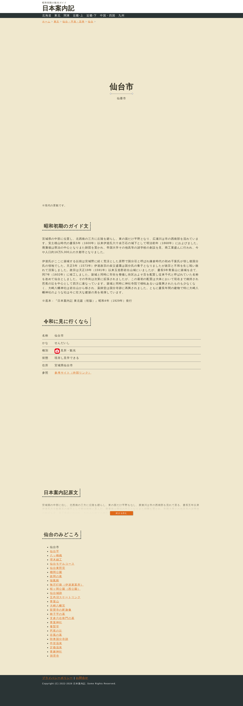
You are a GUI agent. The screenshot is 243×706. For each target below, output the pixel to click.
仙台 (90, 21)
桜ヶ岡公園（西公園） (65, 588)
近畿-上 (78, 15)
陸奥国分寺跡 (59, 639)
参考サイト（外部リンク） (73, 372)
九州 (121, 15)
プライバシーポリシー (57, 678)
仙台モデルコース (62, 563)
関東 (67, 15)
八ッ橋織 (56, 555)
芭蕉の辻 (56, 630)
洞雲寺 (54, 655)
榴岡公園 (56, 572)
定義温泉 (56, 647)
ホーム (46, 21)
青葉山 (54, 601)
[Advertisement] (121, 55)
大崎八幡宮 (57, 605)
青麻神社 (56, 651)
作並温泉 (56, 643)
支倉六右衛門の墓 (62, 618)
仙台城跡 (56, 593)
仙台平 (54, 551)
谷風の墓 (56, 634)
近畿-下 (91, 15)
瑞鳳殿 (54, 580)
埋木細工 (56, 559)
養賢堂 (54, 626)
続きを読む (121, 513)
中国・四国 (107, 15)
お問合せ (82, 678)
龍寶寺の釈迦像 (60, 609)
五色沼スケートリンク (65, 597)
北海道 (46, 15)
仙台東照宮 (57, 568)
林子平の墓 (57, 614)
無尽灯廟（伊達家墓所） (67, 584)
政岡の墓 (56, 576)
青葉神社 (56, 622)
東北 (57, 15)
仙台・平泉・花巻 (73, 21)
